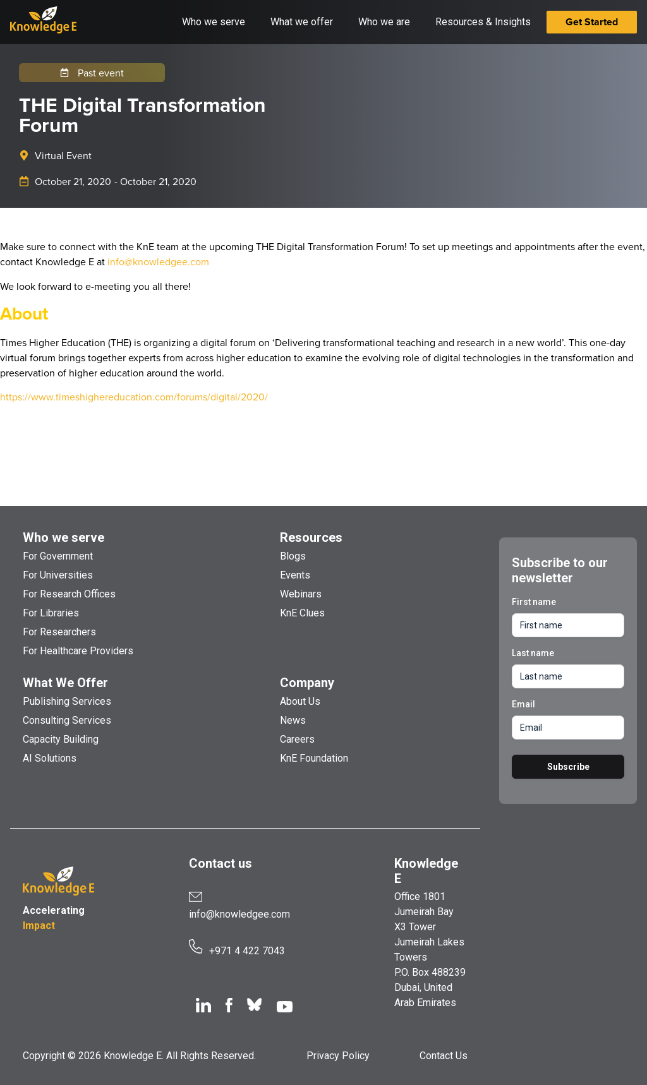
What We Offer (65, 682)
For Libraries (51, 613)
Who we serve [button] (213, 22)
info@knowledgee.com (158, 261)
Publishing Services (67, 701)
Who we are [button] (384, 22)
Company (307, 682)
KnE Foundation (314, 758)
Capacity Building (61, 739)
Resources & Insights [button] (483, 22)
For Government (58, 556)
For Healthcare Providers (78, 651)
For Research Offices (69, 594)
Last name (533, 653)
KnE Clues (302, 613)
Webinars (301, 594)
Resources (311, 537)
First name (534, 602)
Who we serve (63, 537)
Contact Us (444, 1056)
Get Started (591, 22)
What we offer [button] (301, 22)
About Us (300, 701)
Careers (297, 739)
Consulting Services (67, 720)
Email (523, 704)
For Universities (58, 575)
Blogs (293, 556)
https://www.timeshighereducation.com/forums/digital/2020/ (134, 397)
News (293, 720)
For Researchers (59, 632)
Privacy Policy (338, 1056)
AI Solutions (49, 758)
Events (295, 575)
